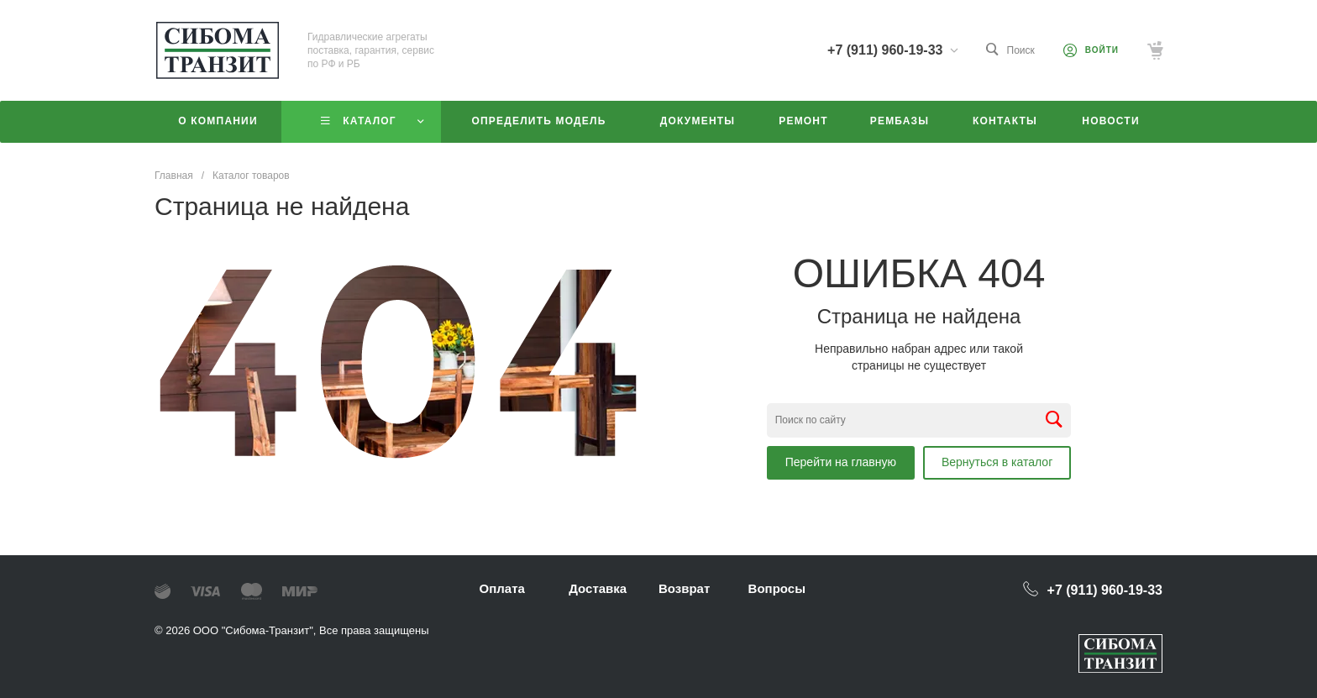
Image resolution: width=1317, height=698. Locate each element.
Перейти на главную (840, 462)
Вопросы (776, 588)
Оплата (502, 588)
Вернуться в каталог (997, 462)
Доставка (598, 588)
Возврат (684, 588)
